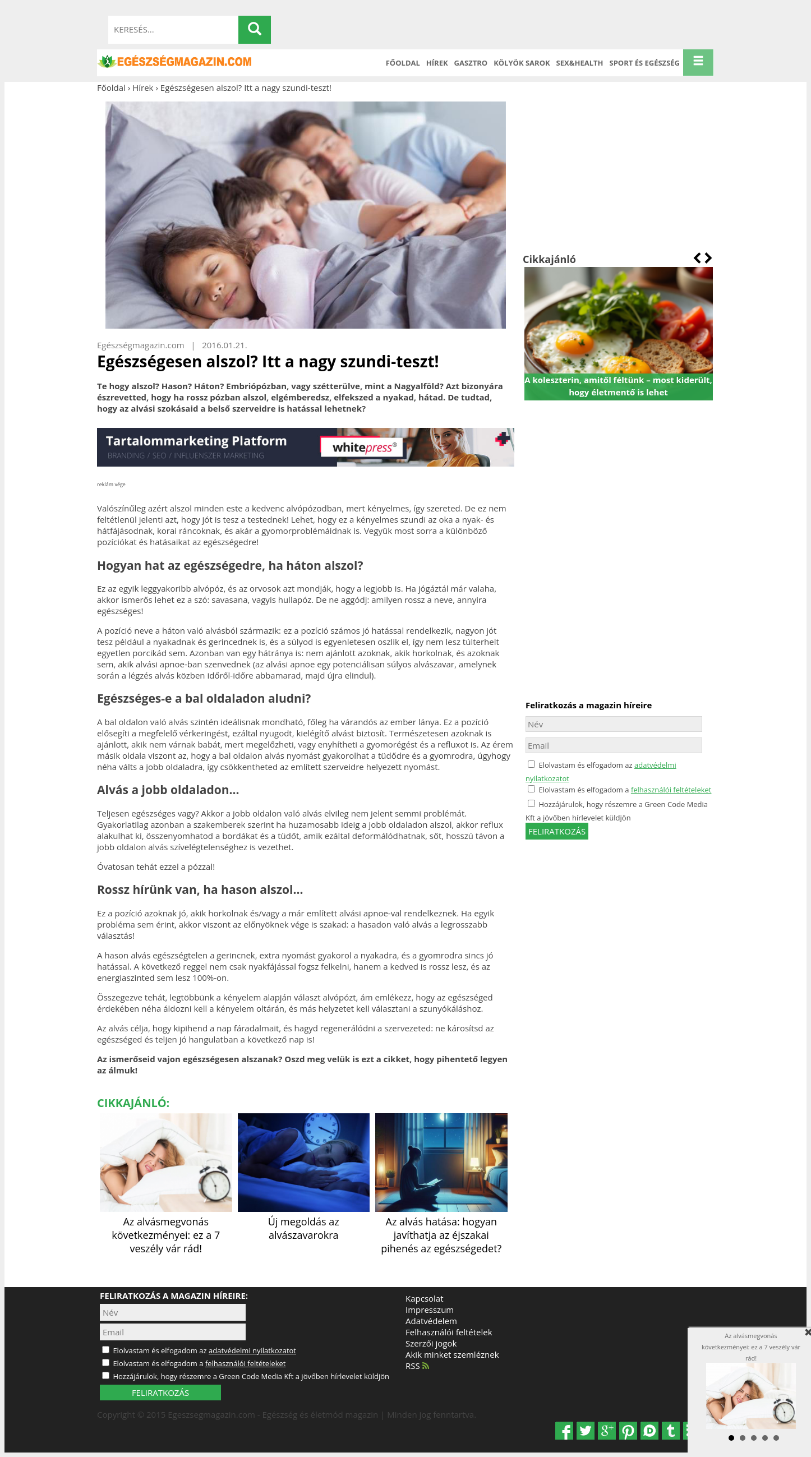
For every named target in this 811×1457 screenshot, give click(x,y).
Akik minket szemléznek (452, 1354)
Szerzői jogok (431, 1343)
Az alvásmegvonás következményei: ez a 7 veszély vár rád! (166, 1228)
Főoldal (403, 63)
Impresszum (430, 1309)
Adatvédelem (431, 1320)
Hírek (437, 63)
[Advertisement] (618, 172)
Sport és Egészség (645, 63)
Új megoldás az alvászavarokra (304, 1221)
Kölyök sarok (522, 63)
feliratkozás (557, 831)
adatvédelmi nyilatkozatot (252, 1350)
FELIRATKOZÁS (160, 1392)
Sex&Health (579, 63)
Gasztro (471, 63)
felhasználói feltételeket (671, 790)
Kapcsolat (425, 1298)
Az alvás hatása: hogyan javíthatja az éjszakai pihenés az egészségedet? (441, 1228)
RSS (417, 1365)
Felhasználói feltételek (449, 1332)
